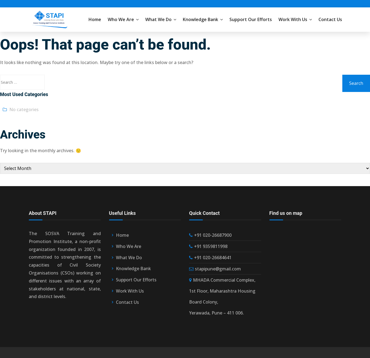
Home (95, 19)
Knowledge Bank (203, 19)
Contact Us (330, 19)
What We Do (160, 19)
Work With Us (295, 19)
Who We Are (123, 19)
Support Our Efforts (250, 19)
